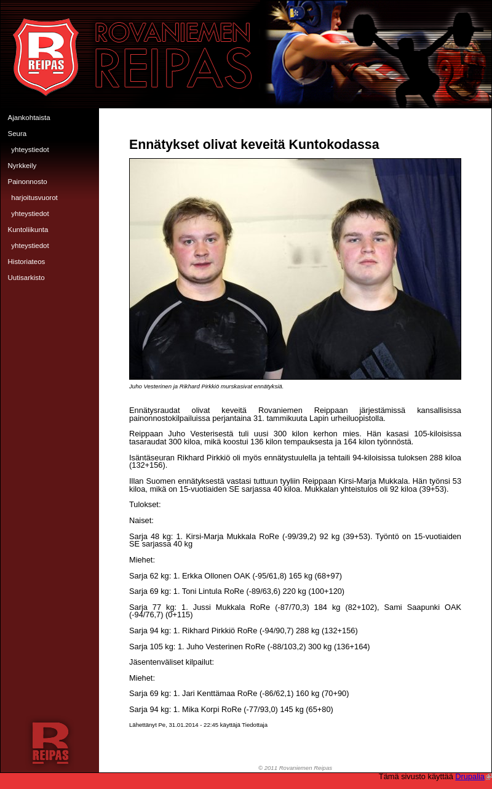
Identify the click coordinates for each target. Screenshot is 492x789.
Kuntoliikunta (28, 229)
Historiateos (27, 261)
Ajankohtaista (29, 117)
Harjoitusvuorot (34, 197)
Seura (17, 133)
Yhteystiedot (30, 149)
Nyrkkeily (22, 165)
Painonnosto (27, 181)
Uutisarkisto (26, 277)
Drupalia (473, 776)
